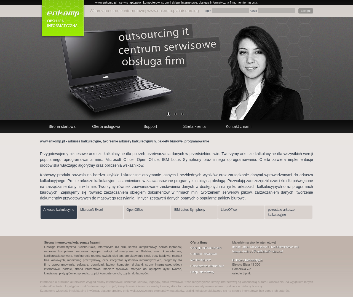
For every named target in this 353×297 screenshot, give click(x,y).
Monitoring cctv (200, 259)
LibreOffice (229, 210)
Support (150, 126)
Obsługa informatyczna (205, 247)
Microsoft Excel (91, 210)
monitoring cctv (247, 2)
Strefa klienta (194, 126)
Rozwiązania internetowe (207, 266)
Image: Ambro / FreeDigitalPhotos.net (257, 251)
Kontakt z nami (239, 126)
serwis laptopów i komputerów (139, 2)
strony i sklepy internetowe (179, 2)
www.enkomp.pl (106, 2)
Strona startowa (62, 126)
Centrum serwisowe (203, 253)
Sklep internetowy (202, 272)
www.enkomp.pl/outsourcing (173, 10)
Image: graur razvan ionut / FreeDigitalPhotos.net (265, 247)
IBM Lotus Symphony (189, 210)
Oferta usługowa (106, 126)
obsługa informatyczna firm (217, 2)
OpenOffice (135, 210)
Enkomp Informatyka (247, 260)
